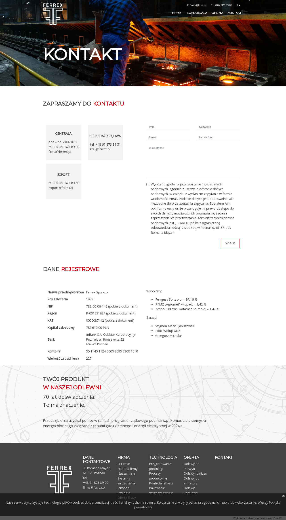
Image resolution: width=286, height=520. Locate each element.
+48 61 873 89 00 (95, 482)
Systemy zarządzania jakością (126, 483)
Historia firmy (127, 469)
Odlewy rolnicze (195, 473)
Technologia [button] (196, 13)
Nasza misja (126, 473)
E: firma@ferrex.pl (197, 5)
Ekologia (124, 493)
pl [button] (238, 5)
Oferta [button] (217, 13)
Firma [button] (177, 13)
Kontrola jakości (161, 483)
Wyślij (230, 243)
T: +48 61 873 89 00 (221, 5)
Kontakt (234, 13)
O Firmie (124, 464)
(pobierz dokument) (123, 306)
